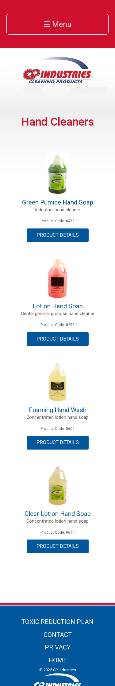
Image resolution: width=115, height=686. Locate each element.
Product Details (57, 235)
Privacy (58, 647)
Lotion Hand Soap (58, 306)
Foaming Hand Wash (57, 410)
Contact (58, 634)
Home (57, 660)
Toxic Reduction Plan (57, 622)
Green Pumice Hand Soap (57, 202)
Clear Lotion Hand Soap (58, 513)
